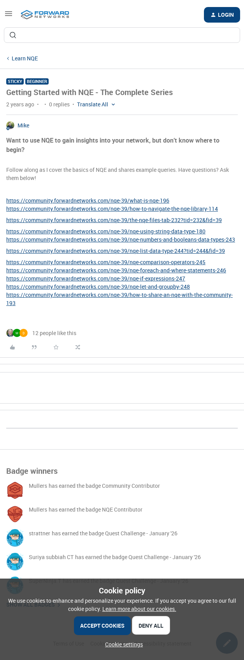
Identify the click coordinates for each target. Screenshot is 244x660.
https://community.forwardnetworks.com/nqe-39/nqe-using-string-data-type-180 (105, 231)
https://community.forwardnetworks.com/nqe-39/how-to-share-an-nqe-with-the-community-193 (119, 299)
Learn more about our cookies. (139, 608)
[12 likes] (41, 333)
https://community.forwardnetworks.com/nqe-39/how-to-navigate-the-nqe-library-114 (112, 208)
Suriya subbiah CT (51, 557)
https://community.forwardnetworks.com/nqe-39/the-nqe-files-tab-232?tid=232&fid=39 (114, 220)
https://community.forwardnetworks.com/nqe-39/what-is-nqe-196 (87, 200)
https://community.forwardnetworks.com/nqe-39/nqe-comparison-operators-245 (105, 262)
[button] (8, 16)
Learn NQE (25, 58)
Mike (23, 125)
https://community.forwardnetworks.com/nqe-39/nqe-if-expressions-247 (95, 278)
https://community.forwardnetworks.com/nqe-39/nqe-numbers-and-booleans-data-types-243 (120, 239)
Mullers (38, 485)
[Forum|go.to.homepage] (44, 15)
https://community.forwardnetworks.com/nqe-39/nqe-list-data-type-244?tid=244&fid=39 (115, 250)
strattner (39, 533)
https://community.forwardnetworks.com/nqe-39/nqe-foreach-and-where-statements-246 (116, 270)
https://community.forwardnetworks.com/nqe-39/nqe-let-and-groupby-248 (98, 286)
